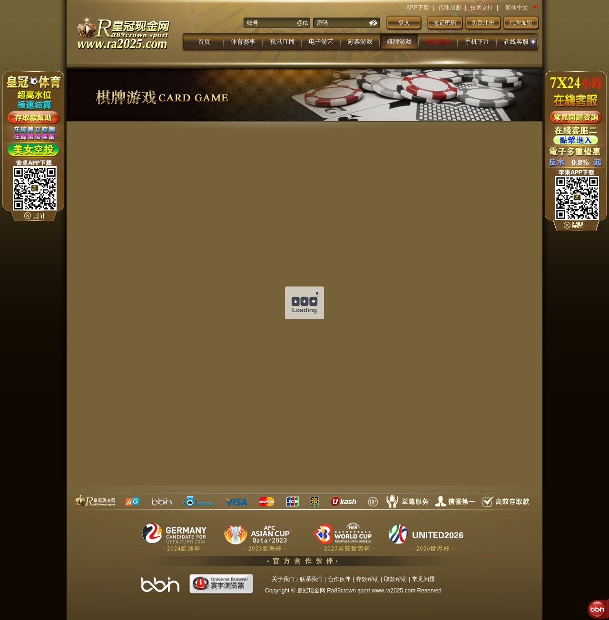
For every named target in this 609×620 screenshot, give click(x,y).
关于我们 (283, 579)
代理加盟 (449, 7)
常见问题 (423, 579)
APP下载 (417, 7)
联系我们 (311, 579)
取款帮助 (395, 579)
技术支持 (481, 7)
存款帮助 (367, 579)
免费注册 (482, 22)
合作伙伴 (339, 579)
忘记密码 (444, 22)
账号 (252, 22)
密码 (322, 22)
